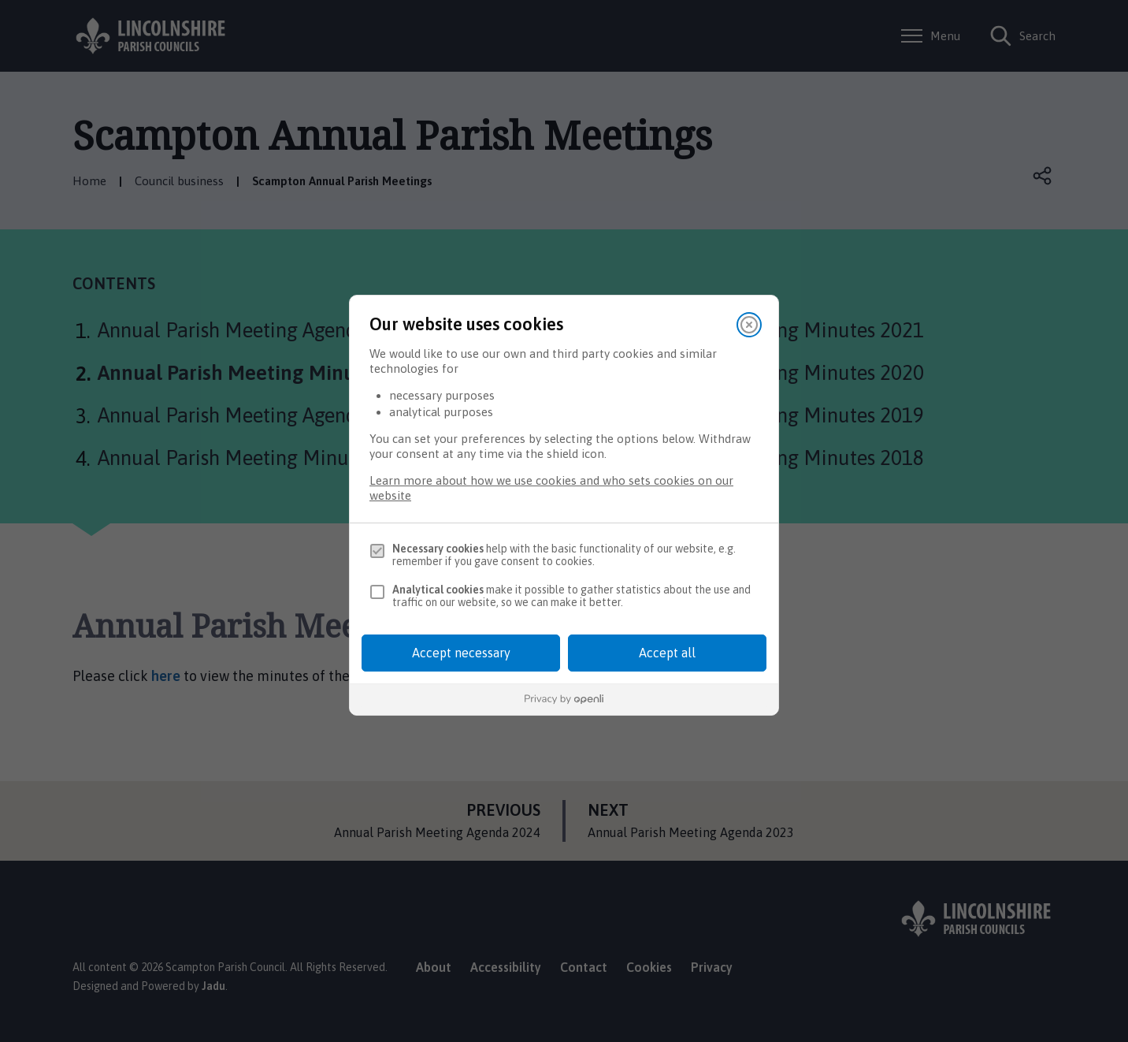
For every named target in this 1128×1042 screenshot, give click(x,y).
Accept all (667, 653)
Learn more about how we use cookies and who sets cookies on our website (551, 488)
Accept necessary (461, 653)
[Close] (749, 324)
